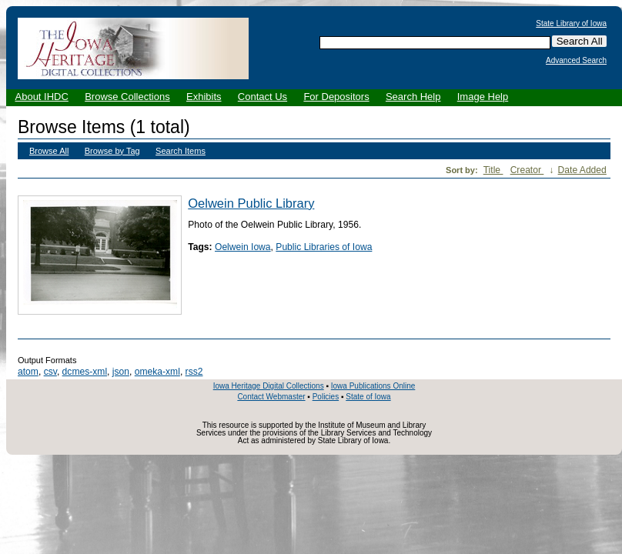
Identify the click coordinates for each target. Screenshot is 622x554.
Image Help (482, 96)
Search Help (413, 96)
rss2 (194, 371)
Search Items (181, 150)
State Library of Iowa (571, 24)
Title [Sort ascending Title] (493, 170)
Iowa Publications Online (373, 386)
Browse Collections (127, 96)
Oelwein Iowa (243, 247)
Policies (326, 396)
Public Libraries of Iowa (324, 247)
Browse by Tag (112, 150)
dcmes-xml (84, 371)
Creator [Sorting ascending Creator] (527, 170)
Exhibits (204, 96)
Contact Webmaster (271, 396)
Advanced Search (576, 61)
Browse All (49, 150)
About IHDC (42, 96)
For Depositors (336, 96)
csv (50, 371)
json (120, 371)
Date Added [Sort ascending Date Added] (582, 170)
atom (28, 371)
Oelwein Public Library (251, 203)
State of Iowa (368, 396)
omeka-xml (157, 371)
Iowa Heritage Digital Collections (268, 386)
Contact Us (262, 96)
